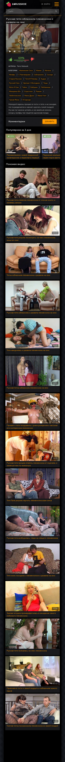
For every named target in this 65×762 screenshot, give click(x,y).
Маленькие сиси (26, 70)
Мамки (38, 70)
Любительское (15, 95)
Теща (45, 83)
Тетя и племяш (31, 79)
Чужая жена (14, 100)
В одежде (27, 100)
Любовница (45, 87)
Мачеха (48, 70)
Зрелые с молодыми (31, 83)
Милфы (12, 75)
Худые (43, 79)
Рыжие (38, 91)
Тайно (24, 87)
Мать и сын (14, 87)
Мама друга (29, 95)
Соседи (50, 75)
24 (19, 4)
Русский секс (14, 83)
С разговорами (24, 75)
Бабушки (34, 87)
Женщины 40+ (15, 91)
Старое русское (15, 79)
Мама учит (42, 95)
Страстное (28, 91)
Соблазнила (39, 75)
